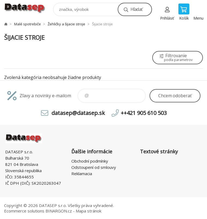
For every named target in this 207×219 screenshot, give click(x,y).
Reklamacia (81, 173)
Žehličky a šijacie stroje (66, 24)
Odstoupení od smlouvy (93, 167)
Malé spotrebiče (27, 24)
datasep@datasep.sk (78, 113)
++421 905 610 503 (144, 113)
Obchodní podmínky (89, 161)
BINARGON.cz (58, 211)
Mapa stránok (88, 211)
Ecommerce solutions (24, 211)
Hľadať (136, 9)
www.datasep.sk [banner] (28, 8)
